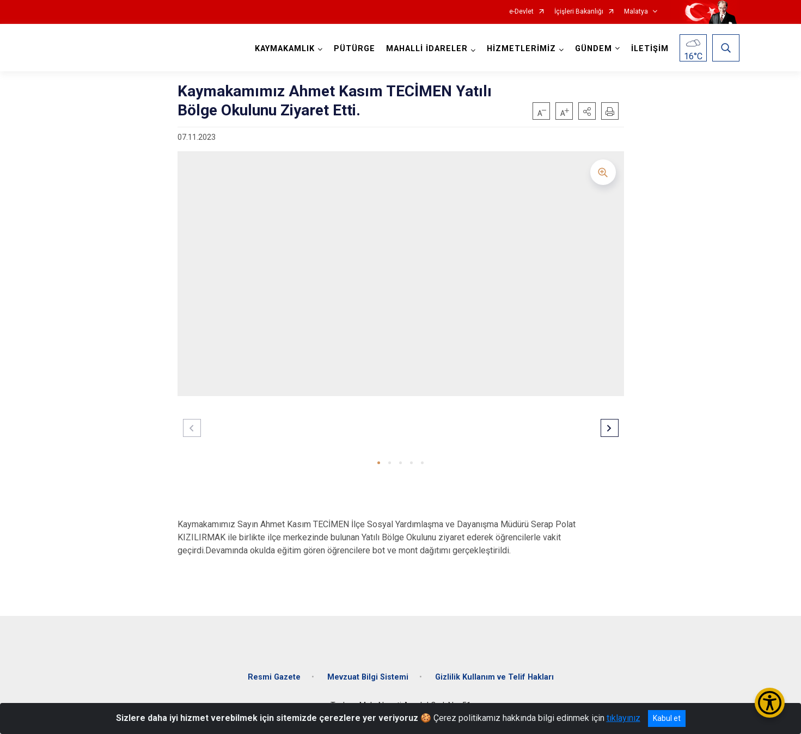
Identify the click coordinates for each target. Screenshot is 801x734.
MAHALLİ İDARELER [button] (427, 48)
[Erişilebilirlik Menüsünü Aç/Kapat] (770, 703)
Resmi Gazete (274, 677)
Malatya (636, 11)
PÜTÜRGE (354, 48)
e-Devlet (521, 11)
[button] (587, 111)
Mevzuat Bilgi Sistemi (367, 677)
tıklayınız (623, 718)
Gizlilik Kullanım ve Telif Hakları (494, 677)
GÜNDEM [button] (593, 48)
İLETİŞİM (650, 48)
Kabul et (667, 718)
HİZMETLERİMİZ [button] (521, 48)
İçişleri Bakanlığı (578, 11)
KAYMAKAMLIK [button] (285, 48)
